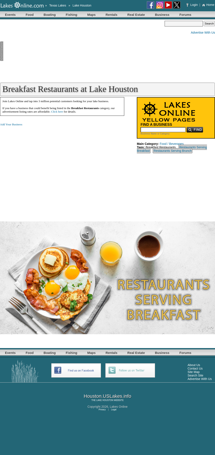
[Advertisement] (82, 51)
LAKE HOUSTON (104, 400)
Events (10, 14)
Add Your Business (11, 124)
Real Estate (136, 14)
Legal (113, 409)
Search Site (195, 375)
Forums (185, 14)
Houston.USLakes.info (107, 396)
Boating (50, 14)
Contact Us (195, 368)
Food (30, 14)
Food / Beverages (172, 144)
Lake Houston (82, 5)
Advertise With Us (203, 32)
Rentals (111, 14)
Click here (57, 111)
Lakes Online (119, 406)
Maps (91, 14)
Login (192, 5)
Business (162, 14)
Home (208, 5)
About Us (194, 365)
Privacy (102, 409)
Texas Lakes (57, 5)
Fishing (71, 14)
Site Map (194, 372)
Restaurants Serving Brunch (173, 150)
